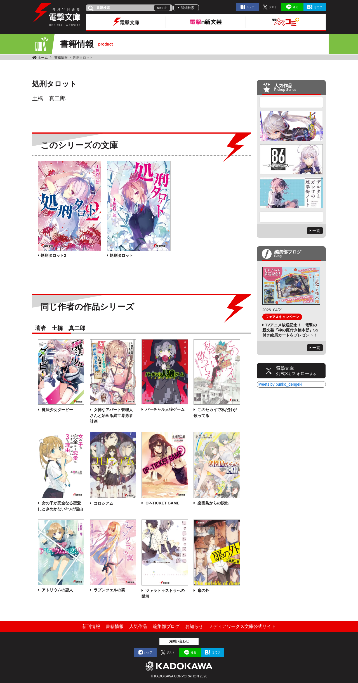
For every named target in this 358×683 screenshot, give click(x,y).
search (162, 8)
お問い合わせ (179, 641)
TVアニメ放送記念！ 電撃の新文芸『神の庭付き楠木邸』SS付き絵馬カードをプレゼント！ (290, 330)
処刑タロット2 (53, 255)
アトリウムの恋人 (57, 590)
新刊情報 (91, 626)
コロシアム (103, 503)
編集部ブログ (166, 626)
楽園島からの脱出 (212, 503)
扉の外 (202, 590)
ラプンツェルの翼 (109, 590)
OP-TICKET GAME (161, 503)
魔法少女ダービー (57, 409)
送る (295, 7)
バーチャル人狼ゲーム (164, 409)
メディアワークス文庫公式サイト (242, 626)
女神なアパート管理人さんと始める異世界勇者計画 (111, 415)
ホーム (43, 58)
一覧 (316, 230)
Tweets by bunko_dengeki (279, 384)
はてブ (318, 7)
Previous (291, 102)
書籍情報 (61, 58)
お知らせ (194, 626)
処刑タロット (121, 255)
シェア (250, 7)
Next (291, 216)
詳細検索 (187, 8)
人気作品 (138, 626)
